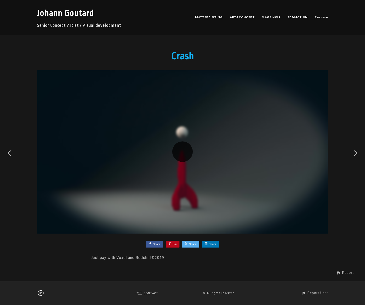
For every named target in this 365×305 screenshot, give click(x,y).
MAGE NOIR (271, 17)
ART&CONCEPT (242, 17)
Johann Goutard (65, 13)
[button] (345, 273)
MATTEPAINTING (209, 17)
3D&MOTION (297, 17)
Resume (321, 17)
